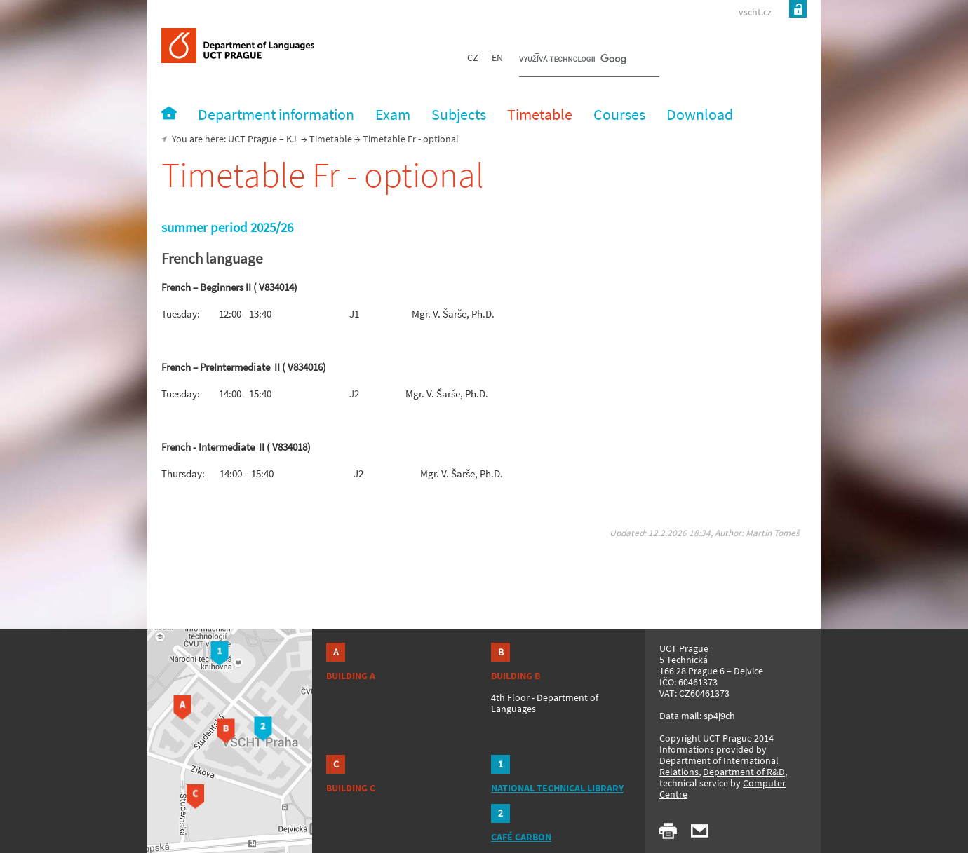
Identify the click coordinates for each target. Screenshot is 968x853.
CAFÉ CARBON (521, 837)
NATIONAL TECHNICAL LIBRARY (557, 788)
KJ (291, 138)
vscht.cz (755, 12)
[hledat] (572, 60)
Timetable (330, 138)
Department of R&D (744, 771)
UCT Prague (252, 138)
